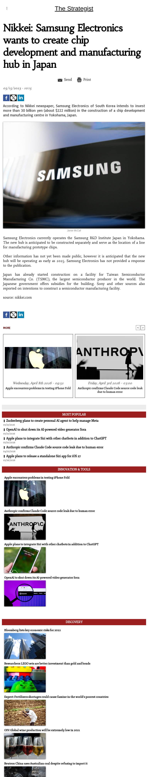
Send (64, 79)
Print (84, 79)
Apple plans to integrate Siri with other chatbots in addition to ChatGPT (56, 438)
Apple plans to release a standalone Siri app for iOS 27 (43, 456)
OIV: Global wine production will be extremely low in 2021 (42, 730)
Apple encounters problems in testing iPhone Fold (38, 388)
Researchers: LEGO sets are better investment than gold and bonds (47, 663)
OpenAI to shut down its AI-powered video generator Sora (46, 430)
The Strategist (74, 8)
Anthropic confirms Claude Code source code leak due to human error (110, 390)
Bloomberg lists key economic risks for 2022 (32, 630)
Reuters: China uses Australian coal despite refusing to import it (45, 763)
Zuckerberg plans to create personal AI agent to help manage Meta (52, 421)
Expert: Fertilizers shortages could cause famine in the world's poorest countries (56, 697)
